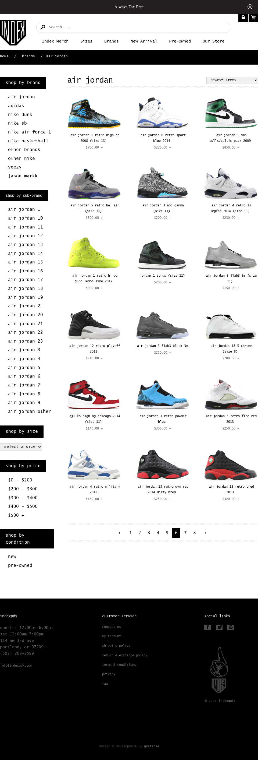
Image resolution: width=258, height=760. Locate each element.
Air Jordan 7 (24, 385)
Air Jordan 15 (25, 262)
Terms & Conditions (119, 665)
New (12, 556)
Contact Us (111, 627)
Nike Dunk (20, 114)
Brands (111, 41)
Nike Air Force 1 (29, 132)
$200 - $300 (23, 489)
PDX (226, 701)
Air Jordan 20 (25, 315)
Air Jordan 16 (25, 271)
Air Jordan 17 (25, 279)
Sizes (86, 41)
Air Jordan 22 (25, 332)
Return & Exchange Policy (124, 655)
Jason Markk (23, 176)
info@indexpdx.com (16, 665)
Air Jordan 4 (24, 359)
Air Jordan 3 (24, 350)
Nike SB (17, 123)
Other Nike (21, 158)
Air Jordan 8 (24, 394)
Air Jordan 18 (25, 288)
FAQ (105, 683)
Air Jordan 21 (25, 324)
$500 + (16, 515)
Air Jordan (21, 97)
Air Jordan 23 (25, 341)
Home (4, 56)
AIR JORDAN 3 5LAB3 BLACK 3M (162, 346)
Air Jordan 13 (25, 244)
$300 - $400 (23, 498)
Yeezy (15, 167)
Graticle (151, 746)
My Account (111, 636)
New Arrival (144, 41)
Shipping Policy (116, 646)
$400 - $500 (23, 506)
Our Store (213, 41)
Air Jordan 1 (24, 209)
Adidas (16, 106)
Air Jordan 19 (25, 297)
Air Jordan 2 (24, 306)
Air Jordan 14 (25, 253)
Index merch (55, 41)
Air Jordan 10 (25, 218)
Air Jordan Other (29, 411)
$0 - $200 (20, 480)
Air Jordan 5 (24, 367)
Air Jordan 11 (25, 227)
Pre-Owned (180, 41)
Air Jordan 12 (25, 236)
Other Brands (24, 149)
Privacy (108, 674)
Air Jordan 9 (24, 402)
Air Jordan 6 (24, 376)
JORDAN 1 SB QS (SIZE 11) (162, 275)
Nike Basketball (28, 141)
